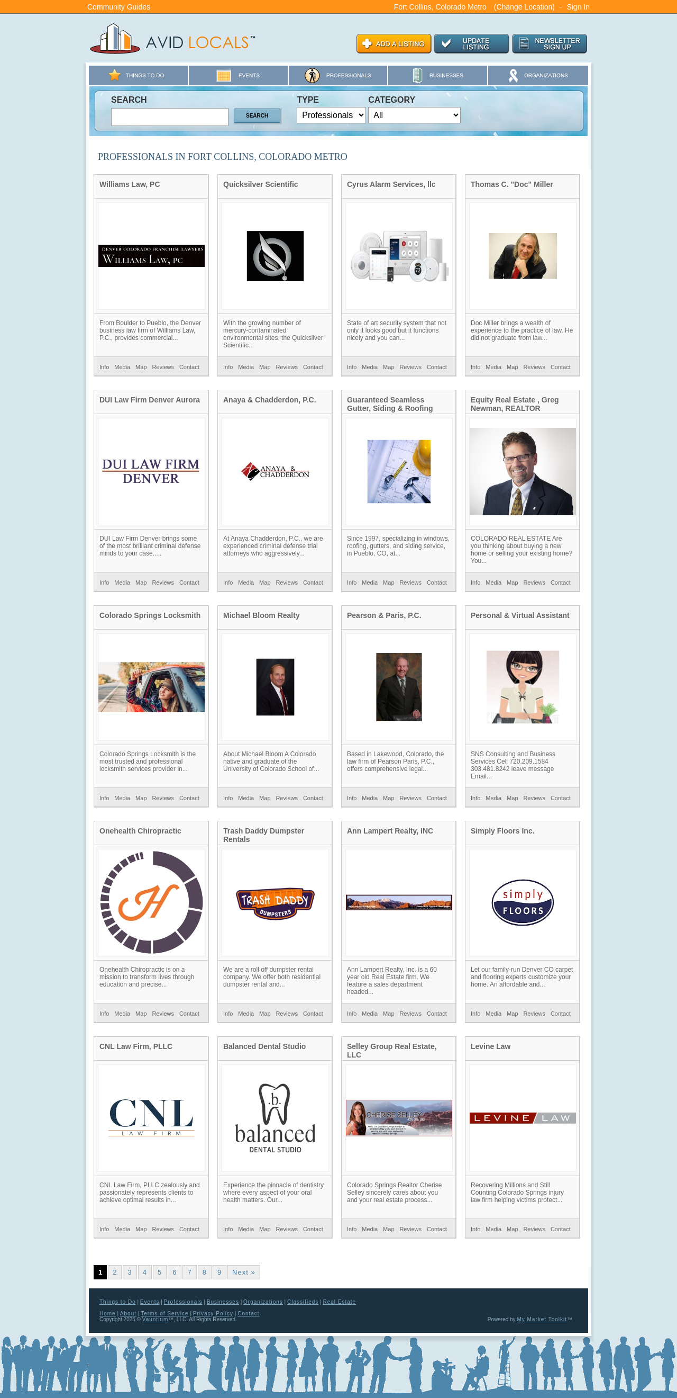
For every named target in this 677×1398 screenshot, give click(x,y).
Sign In (578, 7)
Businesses (223, 1302)
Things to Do (117, 1302)
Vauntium (155, 1319)
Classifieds (302, 1302)
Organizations (263, 1302)
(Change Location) (524, 7)
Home (107, 1313)
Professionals (183, 1302)
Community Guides (118, 7)
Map (141, 367)
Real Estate (339, 1302)
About (128, 1313)
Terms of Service (164, 1313)
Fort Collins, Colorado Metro (440, 7)
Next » (243, 1272)
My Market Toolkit (542, 1319)
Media (122, 367)
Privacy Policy (213, 1313)
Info (104, 367)
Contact (189, 367)
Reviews (163, 367)
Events (150, 1302)
